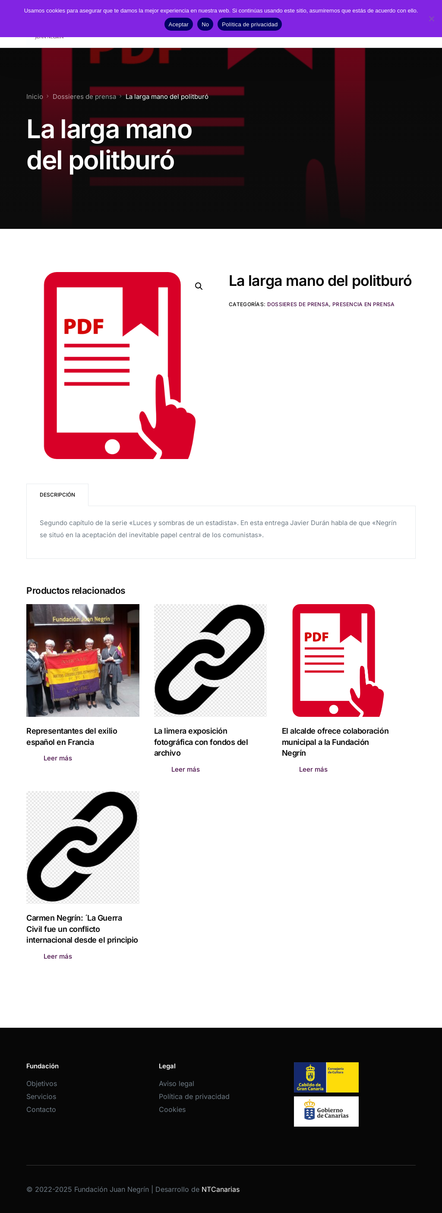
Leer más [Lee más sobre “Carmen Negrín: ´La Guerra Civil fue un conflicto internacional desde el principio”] (58, 956)
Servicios (41, 1096)
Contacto (41, 1109)
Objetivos (41, 1083)
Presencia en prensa (363, 304)
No (205, 24)
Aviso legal (176, 1083)
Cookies (172, 1109)
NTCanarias (221, 1189)
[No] (431, 18)
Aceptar (179, 24)
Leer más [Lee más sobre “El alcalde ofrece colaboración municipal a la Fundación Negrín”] (313, 769)
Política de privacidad (194, 1096)
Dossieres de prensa (298, 304)
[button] (199, 286)
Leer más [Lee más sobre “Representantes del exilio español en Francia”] (58, 758)
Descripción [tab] (57, 494)
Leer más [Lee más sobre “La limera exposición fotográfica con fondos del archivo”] (185, 769)
